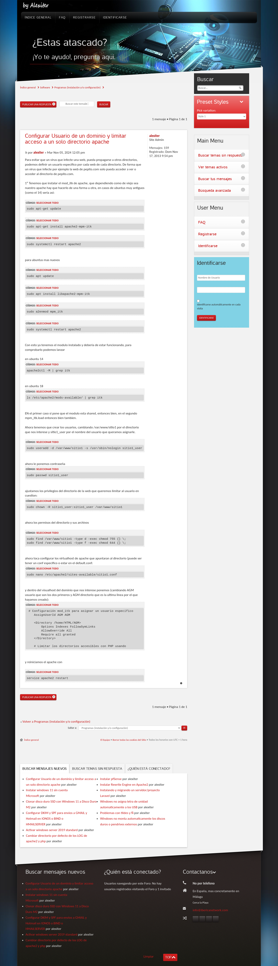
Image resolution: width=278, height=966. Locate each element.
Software (45, 87)
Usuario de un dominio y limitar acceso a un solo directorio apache (75, 139)
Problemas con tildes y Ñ (116, 813)
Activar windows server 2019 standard (52, 830)
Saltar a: (72, 728)
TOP (168, 957)
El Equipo (105, 739)
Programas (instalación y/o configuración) (77, 87)
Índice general (28, 87)
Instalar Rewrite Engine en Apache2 (124, 785)
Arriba (181, 683)
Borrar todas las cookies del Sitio (129, 739)
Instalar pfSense (111, 779)
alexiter (38, 152)
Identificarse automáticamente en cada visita (218, 306)
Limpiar (149, 956)
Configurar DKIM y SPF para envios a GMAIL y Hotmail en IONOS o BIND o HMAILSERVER (56, 818)
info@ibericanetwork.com (210, 910)
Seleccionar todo (47, 202)
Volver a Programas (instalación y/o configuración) (56, 721)
